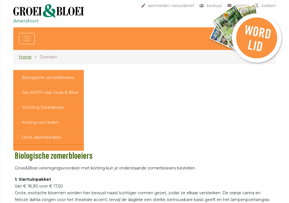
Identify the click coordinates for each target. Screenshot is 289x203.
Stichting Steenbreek (43, 107)
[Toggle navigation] (27, 38)
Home (25, 56)
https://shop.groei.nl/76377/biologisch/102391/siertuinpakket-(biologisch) (197, 173)
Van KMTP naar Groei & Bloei (50, 92)
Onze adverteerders (41, 137)
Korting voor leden (40, 122)
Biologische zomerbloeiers (48, 77)
